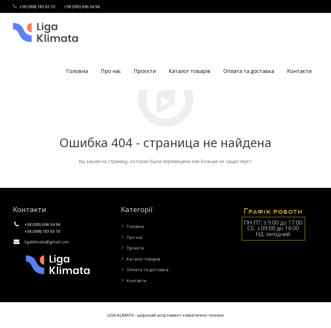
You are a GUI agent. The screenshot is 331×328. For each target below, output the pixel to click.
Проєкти (135, 248)
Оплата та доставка (147, 269)
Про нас (135, 237)
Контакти (136, 280)
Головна (135, 226)
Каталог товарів (143, 259)
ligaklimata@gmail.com (47, 242)
